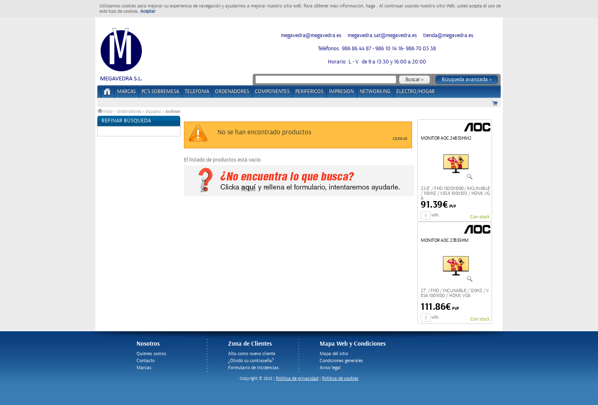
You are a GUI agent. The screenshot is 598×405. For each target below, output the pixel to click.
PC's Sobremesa (160, 92)
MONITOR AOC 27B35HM (445, 240)
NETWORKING (375, 92)
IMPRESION (341, 92)
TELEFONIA (197, 92)
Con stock (480, 217)
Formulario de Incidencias (253, 367)
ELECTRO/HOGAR (415, 92)
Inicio (105, 111)
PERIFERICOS (309, 92)
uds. (435, 215)
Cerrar (400, 138)
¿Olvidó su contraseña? (251, 360)
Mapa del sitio (334, 353)
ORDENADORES (232, 92)
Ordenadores (129, 111)
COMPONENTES (272, 92)
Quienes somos (151, 353)
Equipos (153, 111)
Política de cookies (340, 378)
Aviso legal (330, 367)
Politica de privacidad (297, 378)
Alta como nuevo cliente (251, 353)
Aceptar (147, 11)
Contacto (146, 360)
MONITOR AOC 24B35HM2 (446, 138)
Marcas (126, 92)
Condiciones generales (341, 360)
